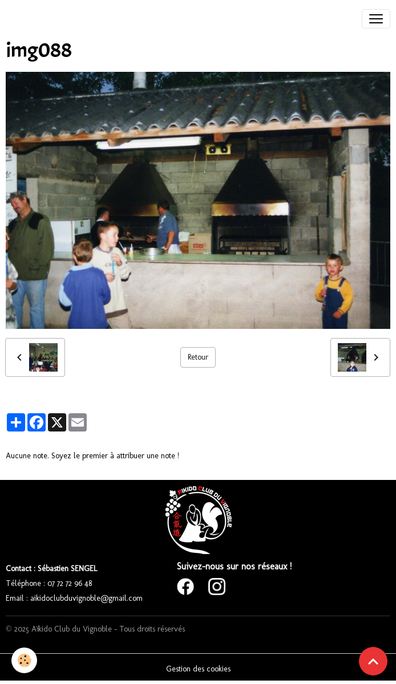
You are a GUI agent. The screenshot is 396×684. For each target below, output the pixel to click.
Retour (198, 357)
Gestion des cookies (198, 669)
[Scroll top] (373, 661)
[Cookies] (24, 660)
